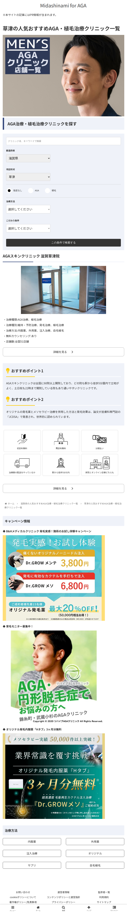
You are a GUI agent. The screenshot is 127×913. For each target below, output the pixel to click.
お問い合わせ (23, 892)
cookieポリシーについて (23, 897)
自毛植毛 (95, 865)
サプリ (32, 865)
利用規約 (104, 897)
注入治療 (31, 853)
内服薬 (32, 841)
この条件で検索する (63, 242)
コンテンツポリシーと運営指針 (63, 897)
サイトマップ (104, 902)
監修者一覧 (104, 892)
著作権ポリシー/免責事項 (23, 902)
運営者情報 (63, 892)
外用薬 (95, 841)
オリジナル (95, 853)
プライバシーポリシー (63, 902)
